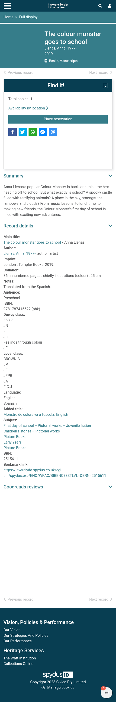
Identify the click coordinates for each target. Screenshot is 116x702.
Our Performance (17, 641)
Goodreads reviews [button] (23, 487)
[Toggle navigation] (7, 5)
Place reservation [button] (76, 118)
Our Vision (11, 630)
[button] (105, 86)
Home (8, 17)
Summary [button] (13, 176)
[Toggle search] (100, 6)
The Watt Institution (19, 658)
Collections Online (18, 664)
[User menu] (109, 6)
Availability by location (28, 108)
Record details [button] (18, 226)
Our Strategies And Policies (25, 635)
